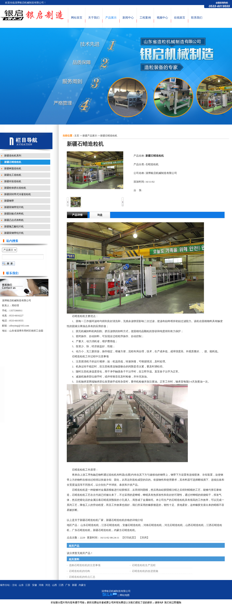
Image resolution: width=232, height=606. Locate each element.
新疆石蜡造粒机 (108, 135)
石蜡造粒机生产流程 (144, 565)
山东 (21, 585)
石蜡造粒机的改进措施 (145, 571)
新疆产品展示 (90, 135)
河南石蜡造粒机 (152, 525)
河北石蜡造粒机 (173, 525)
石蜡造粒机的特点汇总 (82, 576)
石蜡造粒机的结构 (79, 571)
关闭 (144, 537)
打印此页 (129, 537)
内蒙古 (82, 585)
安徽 (34, 585)
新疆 (74, 585)
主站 (14, 585)
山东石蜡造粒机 (89, 525)
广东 (67, 585)
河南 (41, 585)
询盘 (99, 214)
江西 (61, 585)
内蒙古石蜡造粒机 (124, 530)
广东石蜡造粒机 (81, 530)
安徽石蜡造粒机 (131, 525)
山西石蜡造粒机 (194, 525)
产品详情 (77, 214)
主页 (76, 135)
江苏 (27, 585)
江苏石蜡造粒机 (110, 525)
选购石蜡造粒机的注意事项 (84, 565)
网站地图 (125, 595)
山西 (54, 585)
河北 (47, 585)
